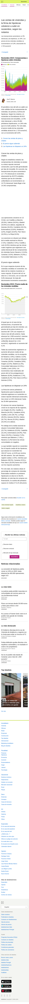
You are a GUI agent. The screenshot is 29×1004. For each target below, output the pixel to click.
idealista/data (5, 970)
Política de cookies (6, 944)
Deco (2, 794)
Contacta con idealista (7, 939)
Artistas (3, 811)
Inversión (3, 760)
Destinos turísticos (6, 777)
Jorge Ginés (4, 861)
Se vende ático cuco (6, 841)
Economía (4, 757)
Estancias (4, 797)
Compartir (5, 52)
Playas (3, 789)
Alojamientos (4, 779)
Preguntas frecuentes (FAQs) (9, 937)
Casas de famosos (6, 802)
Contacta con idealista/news (9, 919)
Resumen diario (7, 544)
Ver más (3, 711)
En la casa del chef (6, 831)
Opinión (3, 851)
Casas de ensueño (6, 804)
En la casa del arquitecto (8, 829)
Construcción (4, 735)
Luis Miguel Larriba (6, 868)
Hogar (3, 765)
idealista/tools (5, 967)
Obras (3, 819)
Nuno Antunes (5, 873)
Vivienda (12, 4)
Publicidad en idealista (7, 917)
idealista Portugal (6, 962)
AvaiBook (3, 972)
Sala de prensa (5, 922)
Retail (24, 4)
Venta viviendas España (7, 504)
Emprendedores (5, 762)
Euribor (3, 892)
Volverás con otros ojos (7, 836)
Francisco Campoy (6, 853)
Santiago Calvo (5, 856)
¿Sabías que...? (5, 834)
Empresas (4, 733)
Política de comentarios (7, 949)
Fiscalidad (4, 750)
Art (2, 809)
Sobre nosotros (5, 914)
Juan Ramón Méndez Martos (9, 863)
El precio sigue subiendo (11, 143)
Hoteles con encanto (7, 782)
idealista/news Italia (6, 927)
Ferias (3, 816)
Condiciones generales (7, 947)
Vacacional (4, 774)
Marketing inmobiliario (7, 743)
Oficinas (18, 4)
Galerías (3, 814)
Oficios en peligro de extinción (9, 839)
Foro (2, 887)
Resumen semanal (8, 548)
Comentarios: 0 (27, 52)
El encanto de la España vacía (9, 844)
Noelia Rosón (5, 871)
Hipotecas (4, 755)
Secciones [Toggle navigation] (24, 1)
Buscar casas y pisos (7, 957)
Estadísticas (4, 889)
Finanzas (3, 753)
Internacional (4, 740)
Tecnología (4, 770)
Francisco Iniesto (6, 858)
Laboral (3, 767)
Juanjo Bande (5, 866)
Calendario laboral (6, 846)
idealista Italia (5, 960)
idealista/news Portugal (7, 929)
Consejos (3, 799)
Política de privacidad (7, 942)
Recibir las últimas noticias (15, 535)
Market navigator (6, 508)
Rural (2, 787)
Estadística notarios (20, 504)
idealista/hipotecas (6, 965)
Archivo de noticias (6, 894)
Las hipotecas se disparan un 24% (15, 146)
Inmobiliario (4, 4)
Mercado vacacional (6, 784)
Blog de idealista (5, 745)
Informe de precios (6, 924)
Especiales (4, 824)
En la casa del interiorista (8, 826)
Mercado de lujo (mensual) (10, 552)
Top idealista (4, 738)
